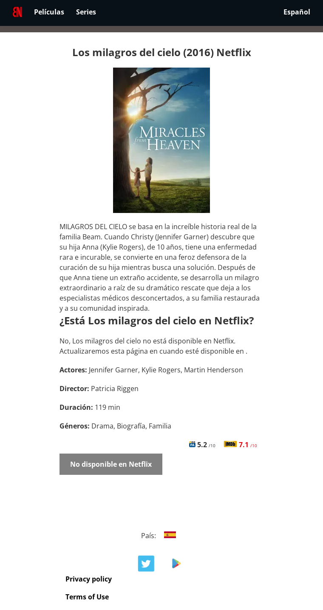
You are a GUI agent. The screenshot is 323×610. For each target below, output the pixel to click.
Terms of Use (87, 596)
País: (161, 535)
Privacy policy (88, 579)
